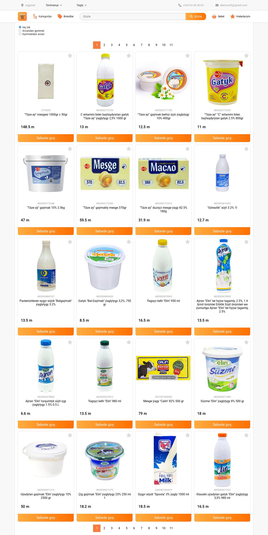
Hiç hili (24, 27)
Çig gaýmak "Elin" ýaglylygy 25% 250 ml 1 (105, 496)
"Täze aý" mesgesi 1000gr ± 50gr (45, 114)
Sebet (218, 16)
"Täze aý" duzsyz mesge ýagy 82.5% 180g (163, 209)
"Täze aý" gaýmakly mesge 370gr (104, 207)
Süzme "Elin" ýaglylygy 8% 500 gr (222, 401)
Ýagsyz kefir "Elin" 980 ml (104, 401)
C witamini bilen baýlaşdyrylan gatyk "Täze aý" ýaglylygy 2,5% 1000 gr (105, 116)
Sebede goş (45, 138)
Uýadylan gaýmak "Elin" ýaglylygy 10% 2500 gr (46, 496)
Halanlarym (240, 16)
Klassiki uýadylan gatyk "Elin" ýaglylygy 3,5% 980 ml (222, 496)
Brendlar (66, 16)
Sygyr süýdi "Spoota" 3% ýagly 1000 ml (163, 494)
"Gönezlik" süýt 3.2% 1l (222, 207)
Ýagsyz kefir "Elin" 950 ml (163, 301)
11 (171, 45)
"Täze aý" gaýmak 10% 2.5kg (46, 207)
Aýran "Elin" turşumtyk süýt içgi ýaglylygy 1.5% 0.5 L (45, 402)
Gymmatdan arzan (32, 34)
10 (163, 45)
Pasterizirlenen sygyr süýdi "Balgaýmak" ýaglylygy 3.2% (46, 302)
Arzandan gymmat (31, 30)
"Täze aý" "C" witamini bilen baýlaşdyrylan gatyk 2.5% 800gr (222, 116)
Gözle (196, 16)
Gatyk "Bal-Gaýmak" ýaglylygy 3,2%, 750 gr (104, 302)
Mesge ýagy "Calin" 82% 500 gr (163, 401)
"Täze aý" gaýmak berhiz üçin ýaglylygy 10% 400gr (163, 116)
